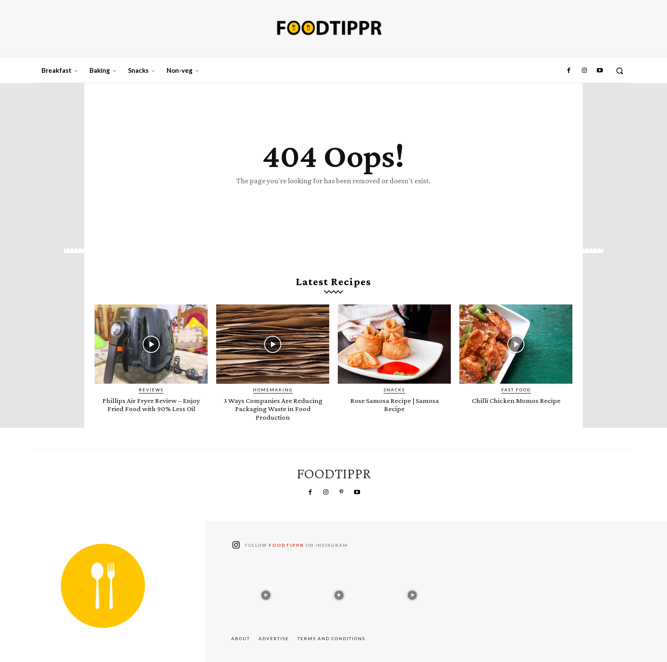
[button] (619, 71)
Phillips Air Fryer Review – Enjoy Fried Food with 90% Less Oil (151, 408)
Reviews (151, 390)
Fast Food (516, 390)
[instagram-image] (265, 593)
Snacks (394, 390)
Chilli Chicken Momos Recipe (515, 400)
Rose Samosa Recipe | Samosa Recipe (394, 404)
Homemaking (273, 390)
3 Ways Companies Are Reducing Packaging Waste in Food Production (273, 408)
